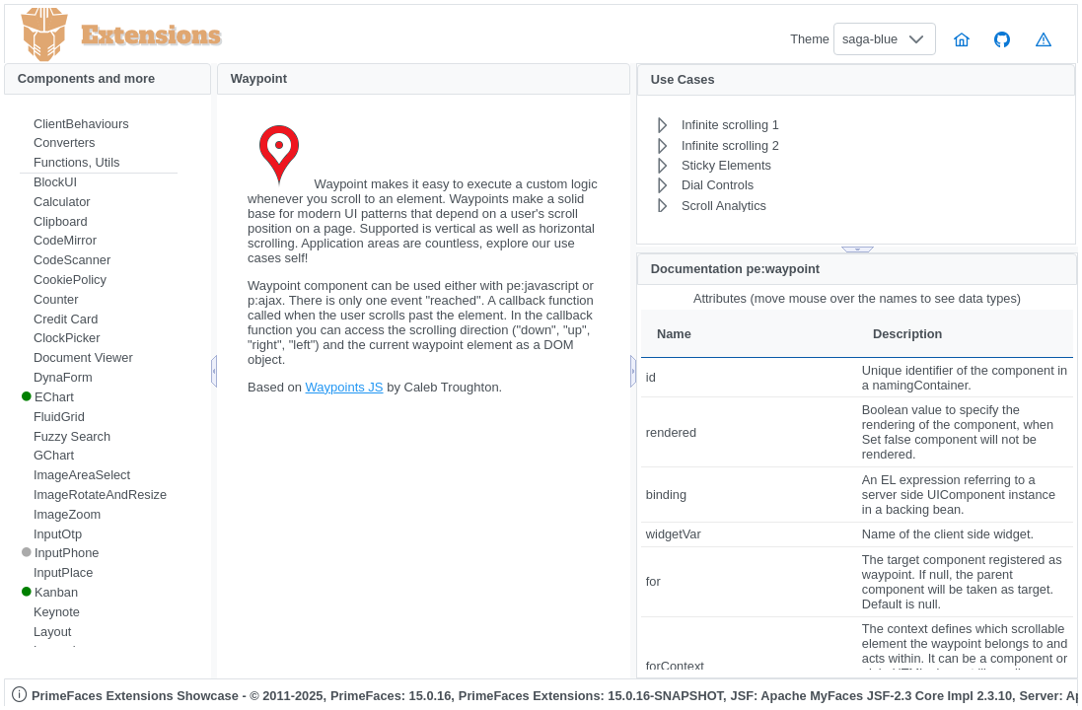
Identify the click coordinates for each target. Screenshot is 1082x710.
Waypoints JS (345, 387)
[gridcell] (749, 377)
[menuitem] (99, 124)
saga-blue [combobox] (870, 39)
